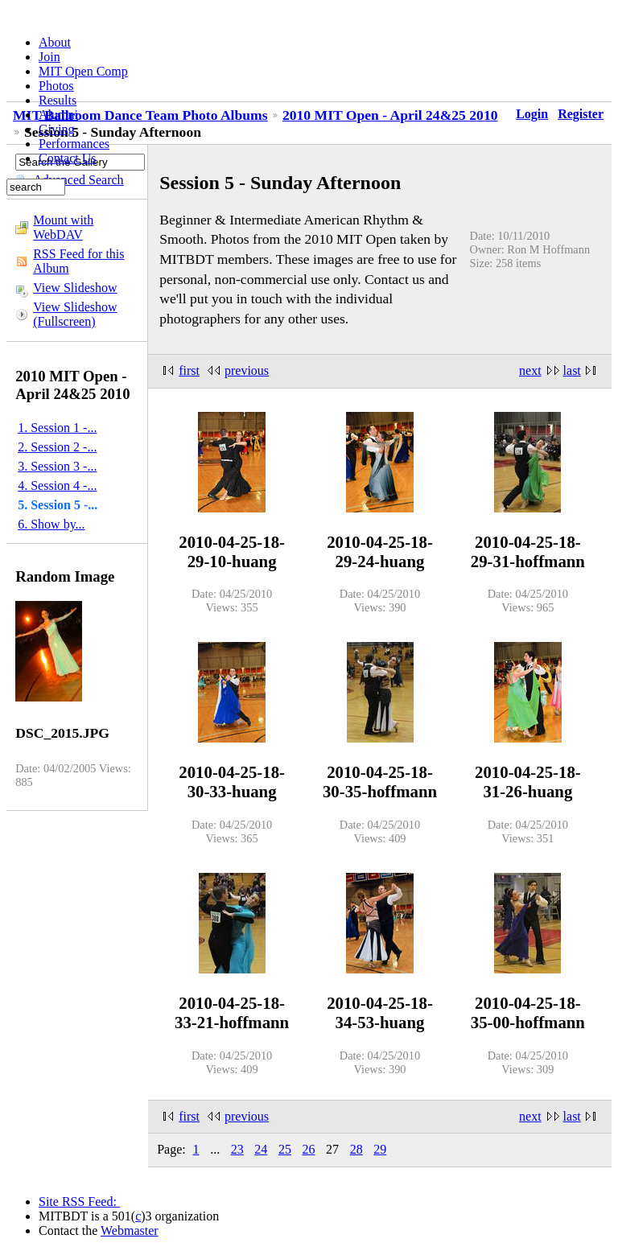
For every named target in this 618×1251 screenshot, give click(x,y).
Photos (56, 86)
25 (284, 1149)
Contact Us (68, 158)
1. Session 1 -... (57, 427)
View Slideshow (75, 287)
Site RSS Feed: (79, 1201)
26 (309, 1149)
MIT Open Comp (83, 71)
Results (57, 100)
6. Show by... (51, 524)
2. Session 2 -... (57, 447)
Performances (74, 143)
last (572, 370)
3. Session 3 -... (57, 466)
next (530, 370)
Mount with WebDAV (63, 227)
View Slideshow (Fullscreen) (75, 314)
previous (247, 370)
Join (49, 57)
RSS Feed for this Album (78, 261)
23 (237, 1149)
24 (260, 1149)
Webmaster (130, 1230)
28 (356, 1149)
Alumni (58, 114)
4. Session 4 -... (57, 485)
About (55, 42)
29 (379, 1149)
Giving (56, 129)
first (189, 370)
